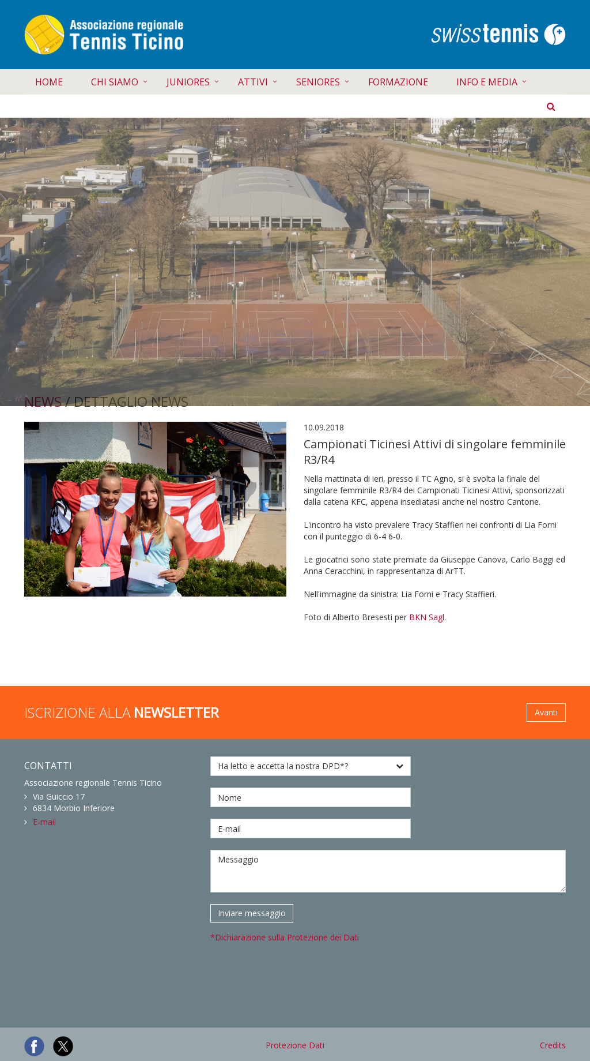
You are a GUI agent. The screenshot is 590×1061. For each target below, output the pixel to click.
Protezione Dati (295, 1045)
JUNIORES (188, 82)
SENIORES (318, 82)
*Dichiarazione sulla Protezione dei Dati (284, 937)
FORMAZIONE (398, 82)
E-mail (44, 821)
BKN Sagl (426, 617)
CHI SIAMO (114, 82)
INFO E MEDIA (486, 82)
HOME (49, 82)
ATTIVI (253, 82)
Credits (553, 1045)
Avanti (546, 712)
